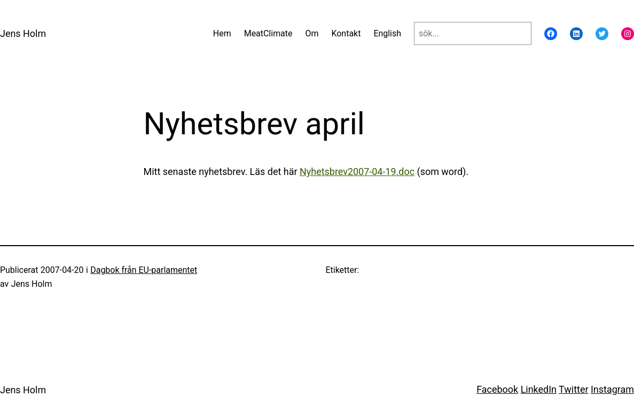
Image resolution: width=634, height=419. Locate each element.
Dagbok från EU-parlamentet (143, 270)
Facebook (497, 389)
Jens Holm (23, 33)
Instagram (612, 389)
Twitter (573, 389)
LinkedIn (539, 389)
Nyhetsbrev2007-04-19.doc (357, 171)
